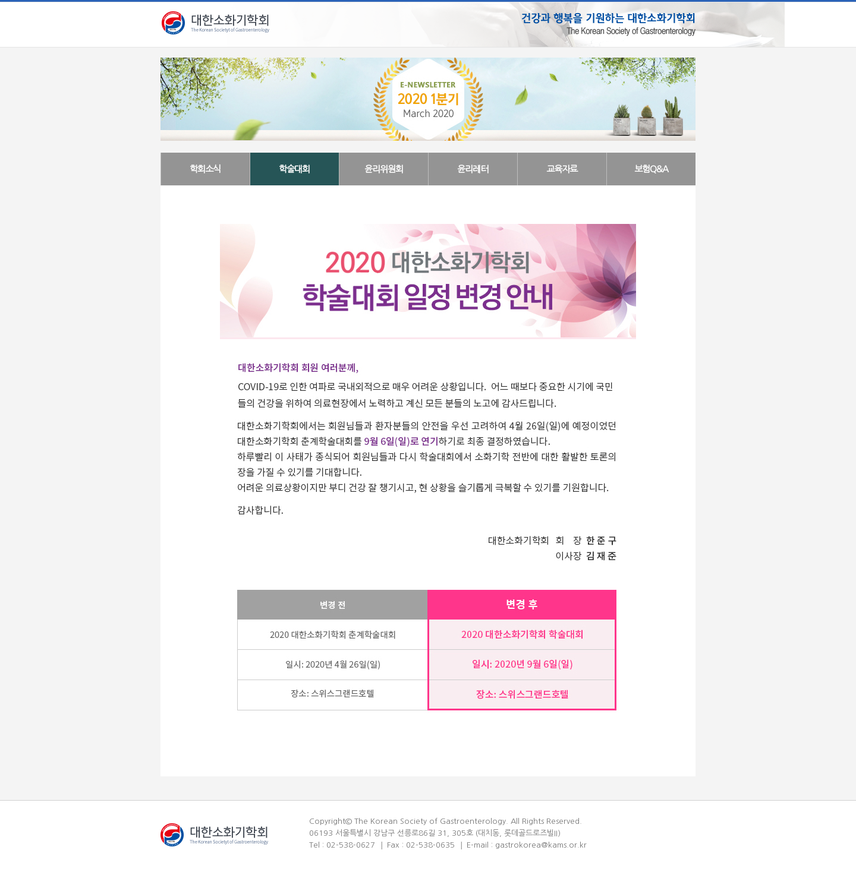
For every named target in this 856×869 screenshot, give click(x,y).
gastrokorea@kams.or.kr (541, 845)
